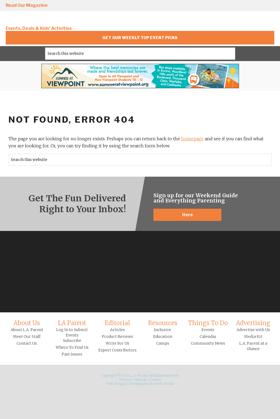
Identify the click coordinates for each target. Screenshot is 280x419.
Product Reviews (117, 336)
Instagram (208, 5)
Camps (162, 343)
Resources (162, 323)
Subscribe (72, 340)
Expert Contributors (117, 350)
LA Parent (72, 323)
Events (208, 329)
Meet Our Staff (26, 336)
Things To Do (208, 323)
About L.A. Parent (27, 329)
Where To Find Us (72, 347)
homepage (192, 138)
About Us (27, 323)
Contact (155, 379)
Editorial (117, 323)
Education (162, 336)
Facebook (223, 5)
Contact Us (27, 343)
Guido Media (164, 384)
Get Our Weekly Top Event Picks (140, 37)
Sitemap (140, 379)
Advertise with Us (253, 329)
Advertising (253, 323)
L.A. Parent (42, 20)
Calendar (208, 336)
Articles (117, 329)
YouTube (270, 5)
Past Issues (72, 354)
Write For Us (117, 343)
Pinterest (254, 5)
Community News (208, 343)
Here (187, 214)
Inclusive (162, 329)
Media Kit (253, 336)
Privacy (125, 379)
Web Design (115, 384)
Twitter (239, 5)
